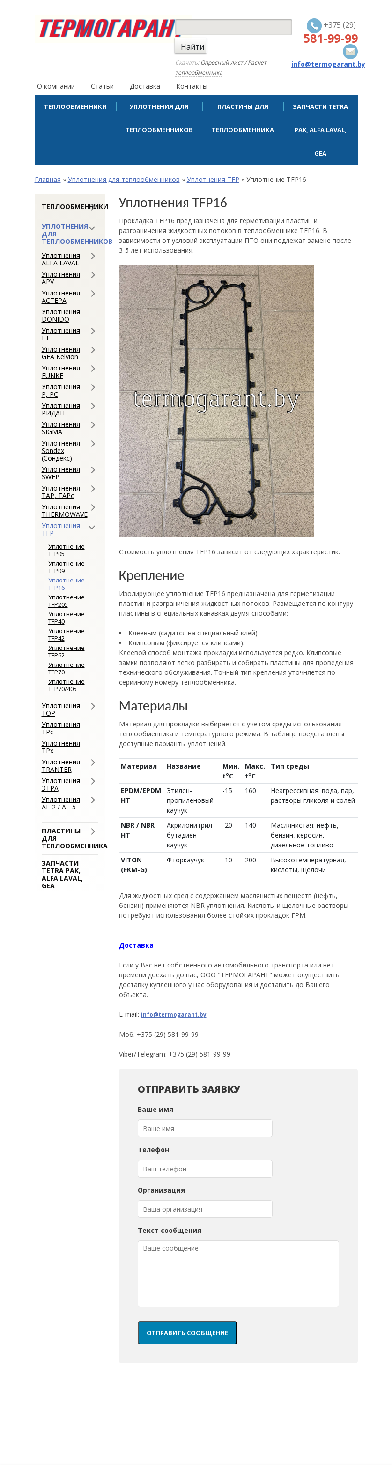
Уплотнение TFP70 (66, 668)
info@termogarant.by (174, 1015)
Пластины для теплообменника (243, 118)
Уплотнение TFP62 (66, 651)
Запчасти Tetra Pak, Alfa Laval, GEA (320, 130)
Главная (48, 179)
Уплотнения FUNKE (61, 371)
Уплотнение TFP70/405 (66, 685)
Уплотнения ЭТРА (61, 784)
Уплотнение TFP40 (66, 617)
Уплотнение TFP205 (66, 600)
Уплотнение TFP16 (66, 583)
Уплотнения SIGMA (61, 428)
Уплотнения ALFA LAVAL (61, 259)
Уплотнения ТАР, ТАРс (61, 491)
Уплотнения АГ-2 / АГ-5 (61, 803)
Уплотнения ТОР (61, 709)
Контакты (191, 86)
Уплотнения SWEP (61, 473)
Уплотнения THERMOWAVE (65, 510)
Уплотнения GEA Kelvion (61, 353)
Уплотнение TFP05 (66, 550)
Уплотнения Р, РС (61, 390)
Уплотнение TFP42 (66, 634)
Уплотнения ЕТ (61, 334)
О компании (56, 86)
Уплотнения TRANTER (61, 765)
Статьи (102, 86)
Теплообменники (75, 106)
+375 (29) (330, 31)
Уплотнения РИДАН (61, 409)
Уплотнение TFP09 (66, 566)
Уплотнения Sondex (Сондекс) (61, 450)
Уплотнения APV (61, 278)
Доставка (145, 86)
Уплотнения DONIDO (61, 315)
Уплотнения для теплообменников (159, 118)
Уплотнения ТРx (61, 747)
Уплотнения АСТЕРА (61, 296)
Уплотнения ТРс (61, 728)
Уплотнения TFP (213, 179)
